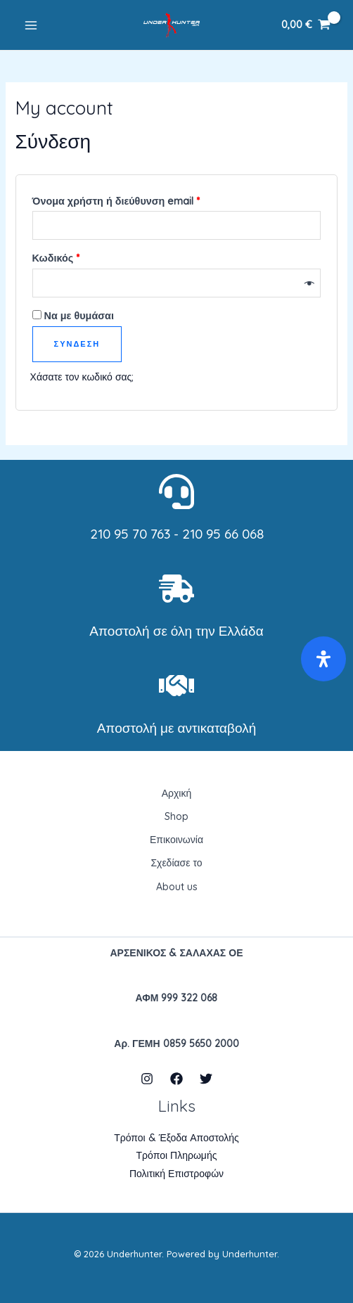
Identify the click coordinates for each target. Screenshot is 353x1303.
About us (177, 886)
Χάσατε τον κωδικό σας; (82, 377)
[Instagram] (147, 1078)
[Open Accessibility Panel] (323, 658)
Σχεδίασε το (176, 862)
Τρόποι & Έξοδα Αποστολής (176, 1137)
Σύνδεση (77, 344)
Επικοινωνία (176, 839)
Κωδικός (80, 256)
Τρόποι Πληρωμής (176, 1155)
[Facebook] (176, 1078)
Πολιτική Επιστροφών (176, 1173)
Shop (176, 816)
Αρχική (177, 793)
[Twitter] (206, 1078)
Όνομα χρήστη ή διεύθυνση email (140, 199)
